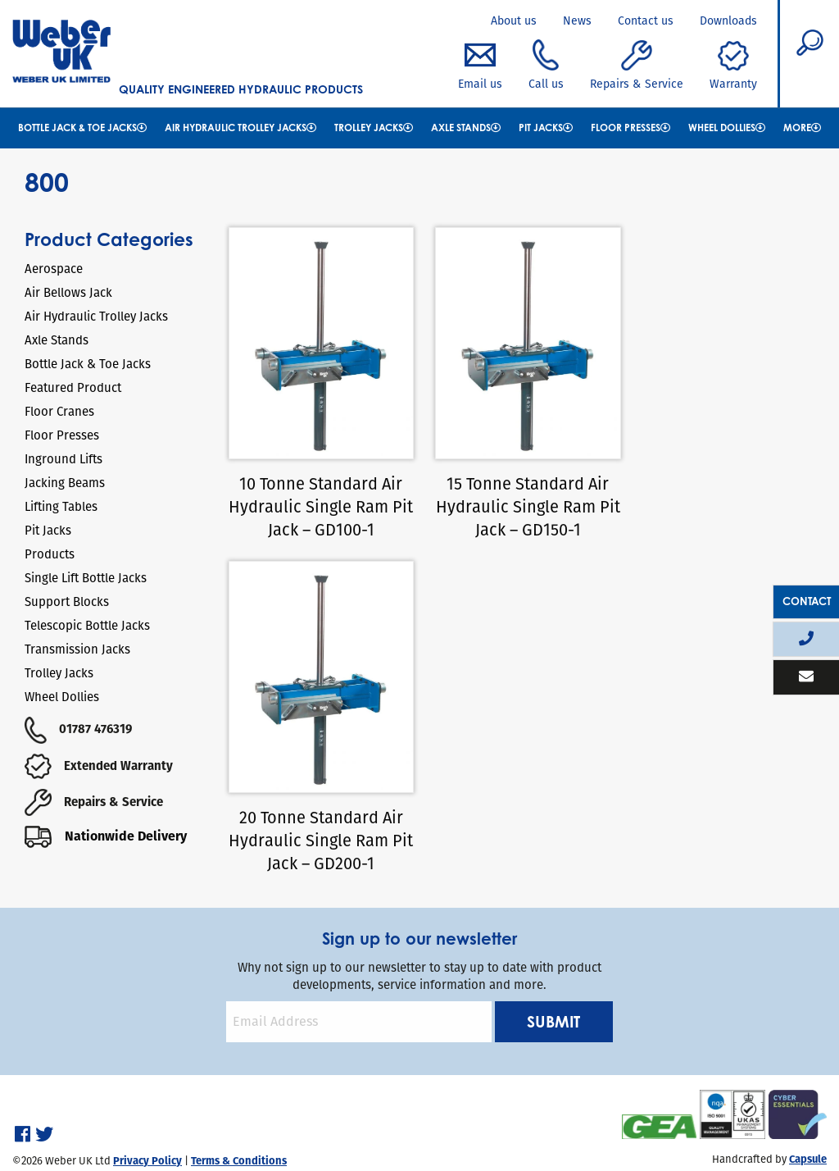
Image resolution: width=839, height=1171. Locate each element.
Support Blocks (67, 601)
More (802, 127)
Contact (806, 601)
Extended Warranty (99, 765)
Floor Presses (630, 127)
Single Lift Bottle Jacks (86, 577)
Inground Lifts (63, 458)
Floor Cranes (59, 411)
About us (514, 20)
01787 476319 (78, 728)
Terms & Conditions (239, 1111)
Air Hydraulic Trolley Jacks (240, 127)
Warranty (733, 66)
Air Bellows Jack (68, 292)
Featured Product (73, 387)
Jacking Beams (65, 482)
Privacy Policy (147, 1111)
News (577, 20)
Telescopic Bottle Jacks (87, 625)
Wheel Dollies (726, 127)
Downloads (728, 20)
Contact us (645, 20)
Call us (546, 65)
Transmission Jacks (77, 649)
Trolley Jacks (373, 127)
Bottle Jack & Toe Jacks (82, 127)
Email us (480, 65)
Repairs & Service (636, 66)
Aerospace (54, 268)
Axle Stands (466, 127)
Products (50, 554)
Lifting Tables (61, 506)
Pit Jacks (546, 127)
